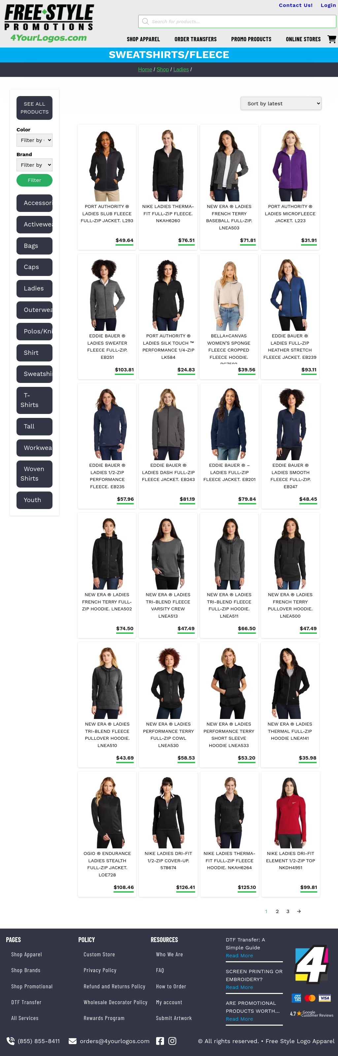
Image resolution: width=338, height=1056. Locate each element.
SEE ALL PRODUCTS (34, 108)
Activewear (41, 224)
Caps (31, 267)
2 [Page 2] (277, 911)
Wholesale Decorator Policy (116, 1001)
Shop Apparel (26, 954)
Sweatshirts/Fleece (53, 374)
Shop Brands (26, 969)
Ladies (181, 69)
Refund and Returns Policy (114, 986)
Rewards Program (104, 1017)
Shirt (31, 353)
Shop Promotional (32, 986)
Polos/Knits (41, 331)
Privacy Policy (100, 969)
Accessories (42, 203)
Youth (32, 500)
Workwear (39, 448)
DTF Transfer (26, 1001)
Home (145, 69)
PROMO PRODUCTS (251, 39)
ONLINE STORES (303, 39)
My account (169, 1001)
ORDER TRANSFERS (196, 39)
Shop (162, 69)
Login (328, 5)
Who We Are (169, 954)
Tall (29, 426)
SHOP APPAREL (143, 39)
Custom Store (99, 954)
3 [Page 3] (288, 911)
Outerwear (40, 310)
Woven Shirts (32, 473)
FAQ (160, 969)
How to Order (171, 986)
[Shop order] (281, 103)
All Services (25, 1017)
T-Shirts (29, 400)
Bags (31, 246)
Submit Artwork (174, 1017)
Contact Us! (296, 5)
